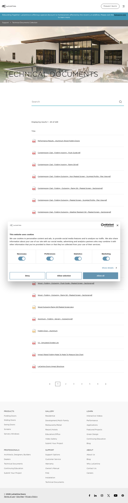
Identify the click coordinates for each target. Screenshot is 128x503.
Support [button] (49, 450)
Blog (89, 443)
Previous (49, 384)
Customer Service (53, 459)
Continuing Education (96, 439)
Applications (92, 425)
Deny (27, 276)
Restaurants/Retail (53, 425)
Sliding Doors (10, 420)
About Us (91, 455)
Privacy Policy (31, 497)
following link (120, 15)
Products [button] (9, 411)
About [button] (90, 450)
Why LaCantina (93, 464)
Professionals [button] (11, 450)
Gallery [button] (49, 411)
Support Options (52, 455)
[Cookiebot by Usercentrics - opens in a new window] (103, 225)
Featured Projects (94, 430)
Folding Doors (10, 416)
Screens (7, 429)
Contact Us (91, 468)
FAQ (47, 473)
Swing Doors (9, 425)
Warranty (49, 464)
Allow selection (64, 276)
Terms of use (9, 497)
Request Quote (110, 6)
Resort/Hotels (51, 430)
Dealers (7, 459)
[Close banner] (117, 225)
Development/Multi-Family (57, 421)
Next (105, 384)
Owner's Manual (52, 468)
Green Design (92, 434)
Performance (92, 421)
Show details (108, 268)
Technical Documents (13, 464)
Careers (90, 473)
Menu (123, 6)
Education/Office (52, 434)
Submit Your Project (54, 443)
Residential (50, 416)
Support (5, 23)
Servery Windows (11, 434)
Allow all (100, 276)
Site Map (20, 497)
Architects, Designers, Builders (17, 455)
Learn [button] (90, 411)
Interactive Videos (94, 416)
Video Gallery (51, 439)
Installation (50, 478)
